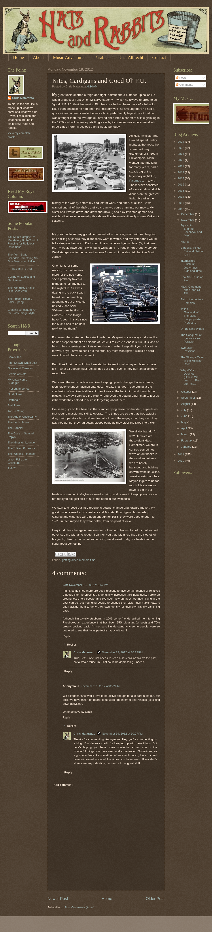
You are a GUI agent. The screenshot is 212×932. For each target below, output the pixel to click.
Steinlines (14, 405)
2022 (181, 148)
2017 (181, 178)
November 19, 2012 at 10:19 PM (122, 652)
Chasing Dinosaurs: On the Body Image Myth (22, 311)
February (187, 440)
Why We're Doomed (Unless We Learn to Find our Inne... (190, 377)
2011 (181, 454)
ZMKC (12, 468)
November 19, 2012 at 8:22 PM (99, 686)
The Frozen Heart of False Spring (20, 300)
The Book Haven (18, 422)
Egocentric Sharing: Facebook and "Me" (191, 230)
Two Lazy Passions (187, 349)
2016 (181, 184)
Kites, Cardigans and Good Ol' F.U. (190, 290)
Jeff (65, 585)
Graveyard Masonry (20, 368)
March (185, 434)
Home (18, 57)
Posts (181, 77)
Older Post (155, 898)
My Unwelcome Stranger (17, 381)
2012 (181, 209)
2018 (181, 172)
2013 (181, 203)
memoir (83, 560)
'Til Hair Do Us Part (20, 269)
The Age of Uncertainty (22, 416)
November (188, 220)
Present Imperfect (19, 388)
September (188, 397)
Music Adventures (69, 57)
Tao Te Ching (16, 411)
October (186, 391)
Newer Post (57, 898)
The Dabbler (15, 428)
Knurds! (185, 241)
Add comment (62, 784)
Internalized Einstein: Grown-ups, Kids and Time (191, 266)
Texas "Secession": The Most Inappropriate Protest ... (190, 315)
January (186, 446)
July (184, 410)
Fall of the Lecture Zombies (191, 301)
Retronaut (14, 400)
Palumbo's (136, 180)
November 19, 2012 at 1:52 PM (88, 585)
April (184, 428)
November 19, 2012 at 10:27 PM (122, 733)
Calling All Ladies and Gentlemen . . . (21, 278)
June (184, 416)
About (38, 57)
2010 (181, 460)
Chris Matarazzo (84, 652)
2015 (181, 190)
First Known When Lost (22, 362)
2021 (181, 154)
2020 (181, 160)
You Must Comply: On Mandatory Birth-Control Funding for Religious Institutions (23, 242)
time (92, 560)
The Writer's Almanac (21, 453)
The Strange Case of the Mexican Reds (192, 361)
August (186, 403)
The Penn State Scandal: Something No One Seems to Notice (23, 258)
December (188, 214)
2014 (181, 196)
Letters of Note (17, 374)
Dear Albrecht (130, 57)
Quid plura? (15, 394)
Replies (72, 644)
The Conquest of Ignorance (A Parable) (190, 338)
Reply (66, 636)
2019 (181, 166)
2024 (181, 141)
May (184, 422)
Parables (101, 57)
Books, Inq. (15, 357)
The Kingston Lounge (21, 442)
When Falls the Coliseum (17, 461)
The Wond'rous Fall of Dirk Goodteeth (21, 289)
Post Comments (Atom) (80, 907)
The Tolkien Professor (21, 448)
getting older (70, 560)
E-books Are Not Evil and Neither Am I (192, 251)
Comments (184, 84)
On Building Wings (192, 328)
